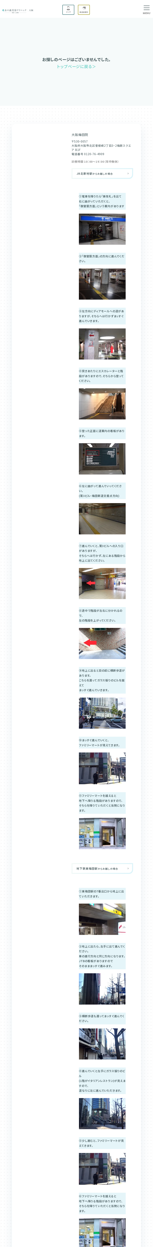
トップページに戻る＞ (76, 66)
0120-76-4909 (94, 154)
